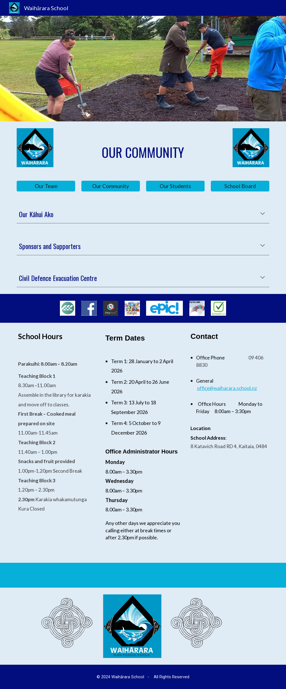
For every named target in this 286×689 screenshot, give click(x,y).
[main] (143, 152)
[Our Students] (175, 186)
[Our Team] (46, 186)
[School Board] (240, 186)
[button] (262, 214)
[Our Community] (110, 186)
